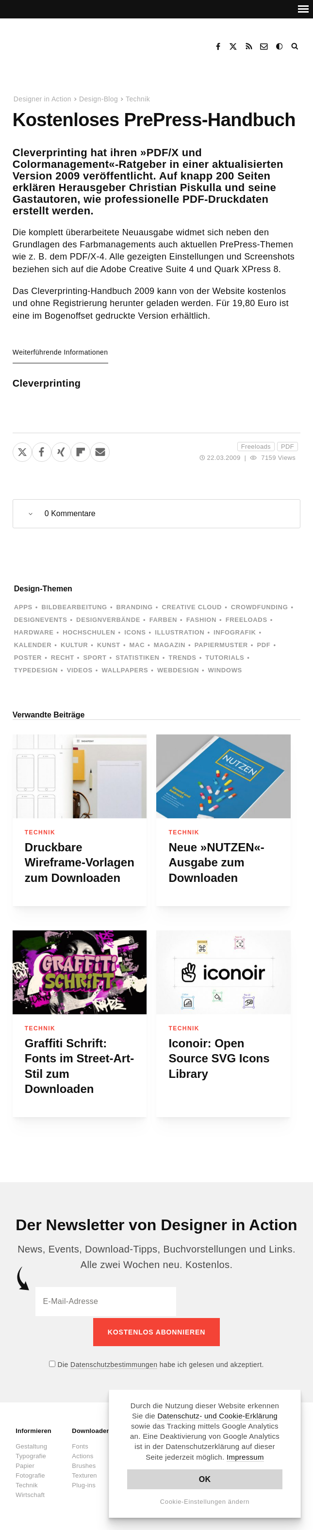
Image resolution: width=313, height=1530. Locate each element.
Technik (138, 99)
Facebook (218, 46)
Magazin (169, 645)
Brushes (84, 1463)
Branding (134, 607)
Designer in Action (65, 43)
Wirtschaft (30, 1493)
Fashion (201, 619)
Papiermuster (221, 645)
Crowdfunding (259, 607)
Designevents (40, 619)
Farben (163, 619)
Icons (135, 632)
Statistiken (137, 657)
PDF (287, 446)
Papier (25, 1463)
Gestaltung (31, 1444)
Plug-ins (84, 1483)
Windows (225, 670)
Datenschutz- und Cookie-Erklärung (217, 1416)
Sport (95, 657)
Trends (182, 657)
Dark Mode (280, 46)
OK (205, 1479)
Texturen (84, 1473)
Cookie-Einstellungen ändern (205, 1501)
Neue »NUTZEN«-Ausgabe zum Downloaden (216, 862)
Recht (62, 657)
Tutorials (224, 657)
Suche (295, 46)
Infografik (235, 632)
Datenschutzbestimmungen (113, 1363)
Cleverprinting (47, 383)
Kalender (32, 645)
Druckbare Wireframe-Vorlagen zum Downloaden (79, 862)
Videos (80, 670)
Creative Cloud (192, 607)
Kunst (108, 645)
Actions (82, 1454)
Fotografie (30, 1473)
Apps (23, 607)
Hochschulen (89, 632)
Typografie (31, 1454)
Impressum (245, 1457)
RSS (249, 46)
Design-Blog (98, 99)
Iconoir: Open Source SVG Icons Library (218, 1058)
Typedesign (36, 670)
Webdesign (178, 670)
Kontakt (264, 46)
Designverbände (108, 619)
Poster (28, 657)
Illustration (179, 632)
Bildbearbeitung (74, 607)
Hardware (34, 632)
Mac (137, 645)
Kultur (74, 645)
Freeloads (256, 446)
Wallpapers (124, 670)
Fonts (80, 1444)
